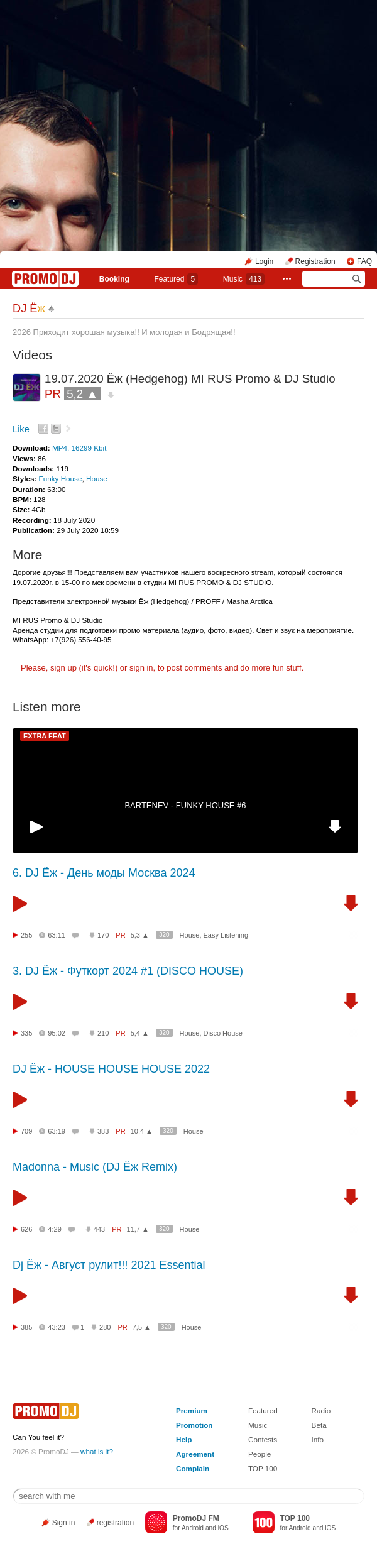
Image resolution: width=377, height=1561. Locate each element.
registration (115, 1522)
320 (164, 935)
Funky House (60, 478)
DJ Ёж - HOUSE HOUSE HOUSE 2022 (111, 1069)
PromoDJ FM (196, 1518)
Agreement (195, 1454)
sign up (63, 667)
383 (103, 1131)
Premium (191, 1410)
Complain (192, 1468)
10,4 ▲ (142, 1131)
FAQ (364, 261)
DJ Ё (29, 308)
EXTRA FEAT (44, 736)
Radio (321, 1410)
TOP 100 (262, 1468)
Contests (262, 1439)
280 (105, 1327)
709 (26, 1131)
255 (26, 935)
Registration (315, 261)
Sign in (63, 1522)
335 (26, 1033)
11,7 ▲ (138, 1229)
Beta (319, 1425)
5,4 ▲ (140, 1033)
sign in (141, 667)
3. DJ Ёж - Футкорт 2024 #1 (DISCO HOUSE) (128, 971)
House (96, 478)
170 (103, 935)
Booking (114, 279)
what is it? (96, 1451)
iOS (223, 1528)
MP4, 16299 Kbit (79, 448)
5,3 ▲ (140, 935)
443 (99, 1229)
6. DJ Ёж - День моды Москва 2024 (104, 873)
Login (264, 261)
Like (21, 429)
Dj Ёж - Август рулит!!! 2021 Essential (109, 1265)
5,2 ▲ (82, 393)
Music (244, 279)
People (259, 1454)
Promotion (194, 1425)
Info (318, 1439)
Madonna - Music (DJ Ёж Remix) (95, 1167)
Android (193, 1528)
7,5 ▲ (142, 1327)
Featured (176, 279)
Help (184, 1439)
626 (26, 1229)
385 (26, 1327)
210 (103, 1033)
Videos (32, 355)
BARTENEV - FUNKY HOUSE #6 (185, 805)
